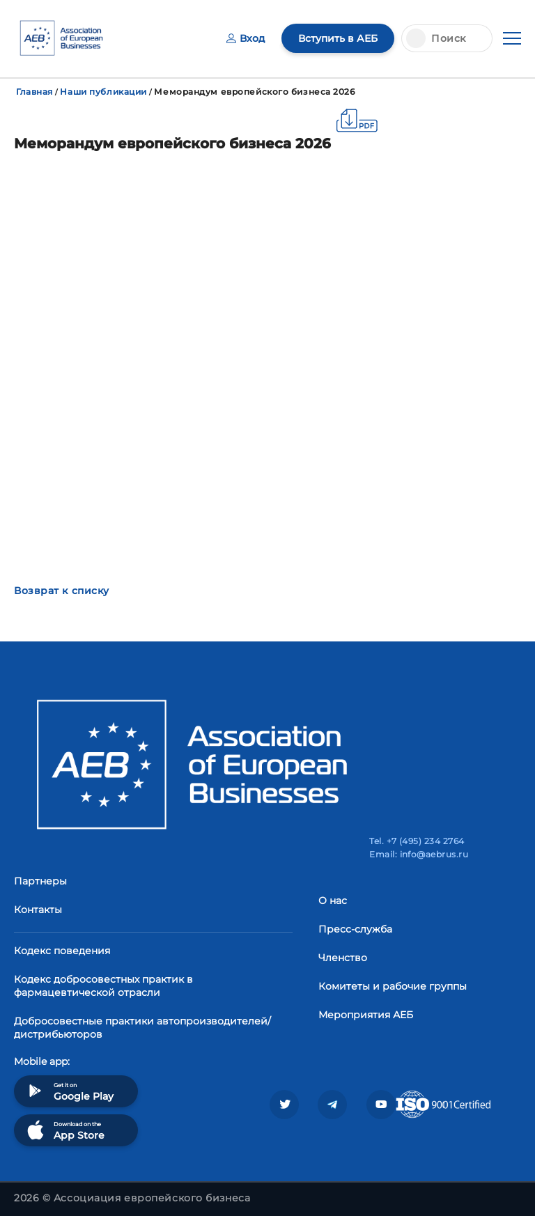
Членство (342, 957)
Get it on (69, 1090)
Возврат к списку (61, 590)
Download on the (64, 1129)
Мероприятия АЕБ (365, 1014)
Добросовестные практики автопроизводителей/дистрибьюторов (142, 1027)
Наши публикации (103, 91)
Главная (34, 91)
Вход (245, 38)
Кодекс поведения (62, 950)
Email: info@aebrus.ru (418, 854)
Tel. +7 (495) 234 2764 (417, 841)
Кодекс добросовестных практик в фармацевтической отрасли (103, 986)
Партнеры (40, 881)
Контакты (38, 909)
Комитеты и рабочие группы (392, 986)
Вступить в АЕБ (338, 38)
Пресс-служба (355, 929)
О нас (332, 900)
